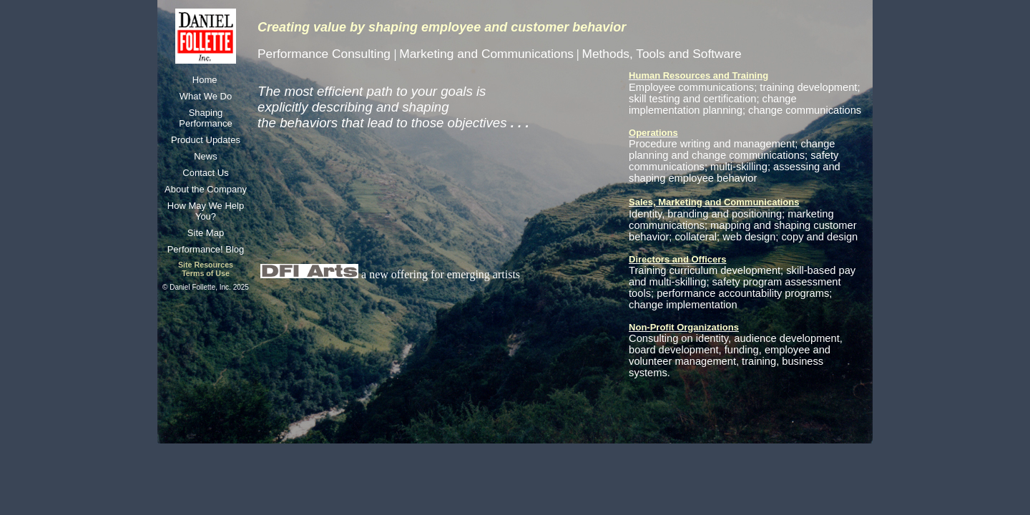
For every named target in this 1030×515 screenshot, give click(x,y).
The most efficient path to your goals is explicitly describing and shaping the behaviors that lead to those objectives (393, 107)
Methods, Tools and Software (661, 53)
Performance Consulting (326, 53)
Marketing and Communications (486, 53)
